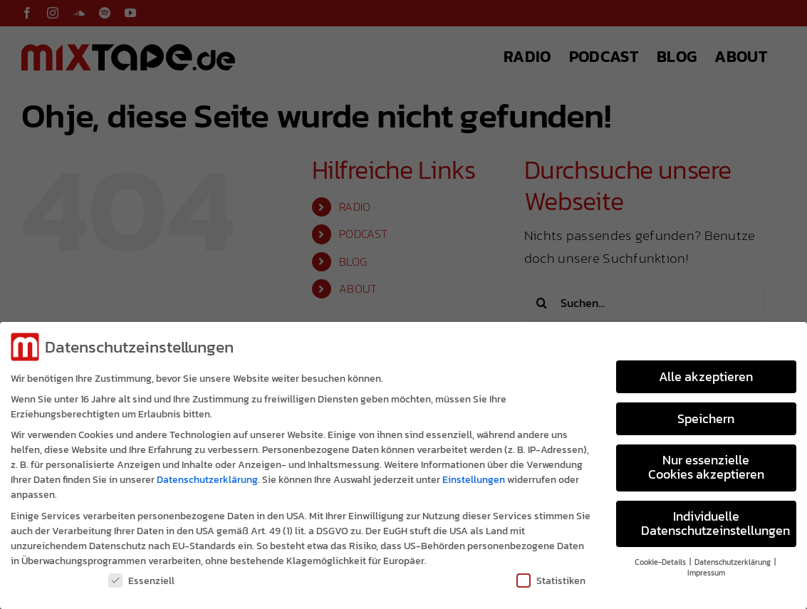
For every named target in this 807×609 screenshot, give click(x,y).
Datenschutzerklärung (207, 476)
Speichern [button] (705, 414)
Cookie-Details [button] (661, 558)
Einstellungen (473, 476)
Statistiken (550, 576)
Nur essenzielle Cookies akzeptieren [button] (706, 463)
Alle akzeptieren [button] (706, 372)
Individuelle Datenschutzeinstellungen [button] (715, 520)
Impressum (706, 569)
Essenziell (141, 576)
